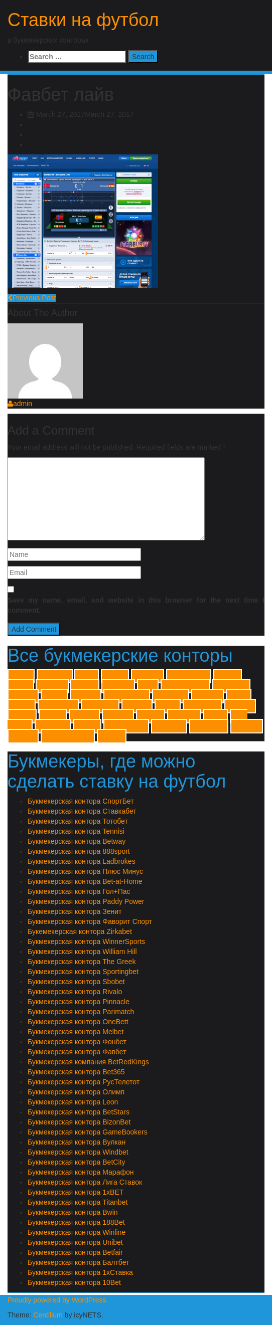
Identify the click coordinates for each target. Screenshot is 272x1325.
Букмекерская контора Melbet (75, 1032)
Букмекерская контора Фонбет (77, 1042)
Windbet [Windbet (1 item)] (240, 706)
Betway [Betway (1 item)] (85, 686)
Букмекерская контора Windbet (78, 1152)
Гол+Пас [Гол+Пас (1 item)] (184, 716)
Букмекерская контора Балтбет (78, 1262)
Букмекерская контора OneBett (78, 1022)
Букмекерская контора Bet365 (76, 1072)
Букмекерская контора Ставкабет (82, 811)
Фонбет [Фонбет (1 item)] (111, 736)
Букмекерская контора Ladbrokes (81, 861)
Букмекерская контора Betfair (75, 1252)
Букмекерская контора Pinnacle (78, 1002)
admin (20, 404)
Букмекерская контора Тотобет (78, 821)
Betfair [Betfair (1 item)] (21, 686)
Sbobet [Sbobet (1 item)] (21, 706)
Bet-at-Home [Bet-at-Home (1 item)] (189, 676)
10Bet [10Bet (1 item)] (86, 676)
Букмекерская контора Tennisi (76, 831)
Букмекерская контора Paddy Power (86, 901)
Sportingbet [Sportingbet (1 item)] (58, 706)
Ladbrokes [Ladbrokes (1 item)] (231, 686)
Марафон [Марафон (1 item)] (53, 726)
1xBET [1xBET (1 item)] (21, 676)
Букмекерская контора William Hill (82, 952)
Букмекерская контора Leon (73, 1102)
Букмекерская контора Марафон (80, 1172)
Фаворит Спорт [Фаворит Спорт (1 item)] (67, 736)
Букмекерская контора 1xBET (75, 1192)
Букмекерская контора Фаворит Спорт (90, 921)
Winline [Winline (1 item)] (22, 716)
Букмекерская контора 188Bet (76, 1222)
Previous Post (32, 298)
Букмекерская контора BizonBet (79, 1122)
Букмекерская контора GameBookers (88, 1132)
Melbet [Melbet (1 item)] (54, 696)
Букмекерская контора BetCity (76, 1162)
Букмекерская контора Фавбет (77, 1052)
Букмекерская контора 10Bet (74, 1282)
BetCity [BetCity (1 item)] (227, 676)
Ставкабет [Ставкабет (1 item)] (209, 726)
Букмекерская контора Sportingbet (83, 972)
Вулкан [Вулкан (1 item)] (151, 716)
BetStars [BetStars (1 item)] (52, 686)
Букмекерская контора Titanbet (77, 1202)
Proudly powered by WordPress (57, 1300)
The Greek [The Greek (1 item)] (100, 706)
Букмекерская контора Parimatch (81, 1012)
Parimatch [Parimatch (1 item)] (171, 696)
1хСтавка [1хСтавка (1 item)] (54, 676)
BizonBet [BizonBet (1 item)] (118, 686)
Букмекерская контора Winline (76, 1232)
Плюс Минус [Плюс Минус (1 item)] (126, 726)
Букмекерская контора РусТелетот (84, 1082)
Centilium (47, 1315)
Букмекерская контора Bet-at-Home (85, 881)
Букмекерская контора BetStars (78, 1112)
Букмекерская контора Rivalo (75, 992)
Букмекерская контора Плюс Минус (85, 871)
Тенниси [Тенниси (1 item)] (246, 726)
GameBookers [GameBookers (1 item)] (185, 686)
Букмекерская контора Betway (76, 841)
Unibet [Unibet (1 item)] (168, 706)
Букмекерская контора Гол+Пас (79, 891)
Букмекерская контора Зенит (74, 911)
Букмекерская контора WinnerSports (86, 941)
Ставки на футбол (83, 20)
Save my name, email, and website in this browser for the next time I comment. (136, 605)
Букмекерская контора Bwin (73, 1212)
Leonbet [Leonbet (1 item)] (23, 696)
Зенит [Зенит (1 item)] (215, 716)
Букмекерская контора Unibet (75, 1242)
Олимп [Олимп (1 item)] (87, 726)
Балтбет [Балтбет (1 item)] (118, 716)
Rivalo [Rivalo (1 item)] (238, 696)
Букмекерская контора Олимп (76, 1092)
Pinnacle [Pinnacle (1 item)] (207, 696)
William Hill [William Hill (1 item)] (202, 706)
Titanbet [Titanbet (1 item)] (137, 706)
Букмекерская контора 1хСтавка (80, 1272)
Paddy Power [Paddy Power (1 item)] (127, 696)
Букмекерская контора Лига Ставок (85, 1182)
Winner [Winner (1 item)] (52, 716)
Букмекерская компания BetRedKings (88, 1062)
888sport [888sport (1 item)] (147, 676)
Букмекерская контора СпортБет (81, 801)
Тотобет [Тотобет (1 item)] (23, 736)
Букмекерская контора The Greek (81, 962)
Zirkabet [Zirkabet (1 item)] (84, 716)
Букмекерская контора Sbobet (76, 982)
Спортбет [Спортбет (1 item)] (169, 726)
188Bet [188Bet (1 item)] (114, 676)
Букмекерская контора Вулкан (76, 1142)
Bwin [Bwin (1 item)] (148, 686)
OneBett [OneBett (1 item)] (85, 696)
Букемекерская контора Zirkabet (80, 931)
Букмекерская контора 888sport (79, 851)
